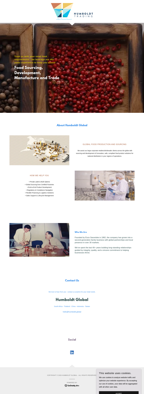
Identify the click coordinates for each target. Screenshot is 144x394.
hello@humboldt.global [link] (72, 312)
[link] (72, 11)
